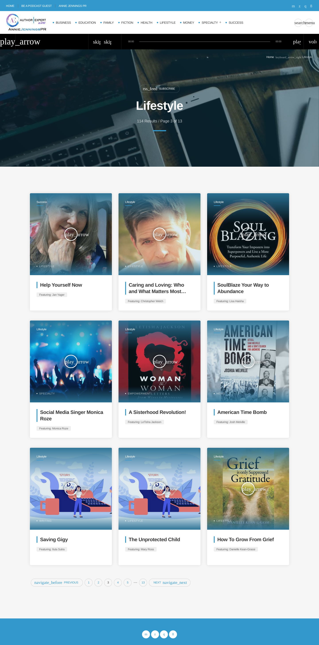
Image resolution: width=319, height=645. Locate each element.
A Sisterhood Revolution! (157, 412)
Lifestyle (168, 22)
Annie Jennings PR (72, 6)
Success (236, 22)
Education (87, 22)
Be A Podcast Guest (36, 6)
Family (108, 22)
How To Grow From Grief (245, 539)
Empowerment (139, 393)
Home (10, 6)
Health (146, 22)
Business (63, 22)
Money (188, 22)
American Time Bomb (242, 412)
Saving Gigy (54, 539)
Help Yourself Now (61, 285)
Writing (45, 520)
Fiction (127, 22)
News (220, 393)
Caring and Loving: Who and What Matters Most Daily (156, 291)
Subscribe (159, 89)
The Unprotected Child (154, 539)
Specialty (210, 22)
